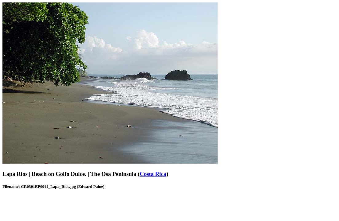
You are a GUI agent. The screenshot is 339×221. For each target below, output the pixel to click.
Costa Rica (153, 174)
